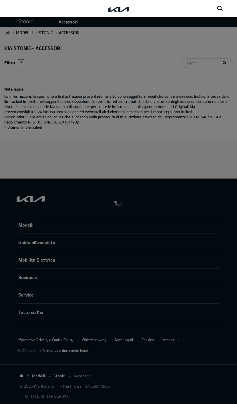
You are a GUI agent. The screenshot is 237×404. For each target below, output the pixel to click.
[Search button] (220, 8)
